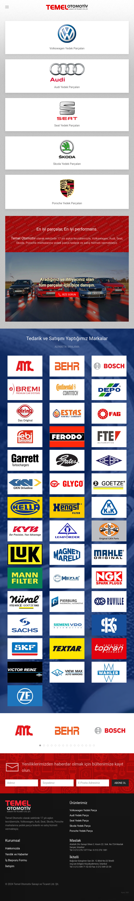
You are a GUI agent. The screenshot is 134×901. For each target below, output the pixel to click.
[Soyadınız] (57, 782)
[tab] (40, 745)
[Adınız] (21, 782)
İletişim (9, 866)
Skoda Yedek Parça (80, 825)
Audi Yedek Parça (79, 815)
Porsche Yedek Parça (81, 830)
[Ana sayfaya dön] (67, 7)
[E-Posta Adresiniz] (92, 782)
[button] (7, 7)
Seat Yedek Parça (79, 820)
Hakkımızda (12, 848)
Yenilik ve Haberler (16, 854)
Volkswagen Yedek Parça (83, 810)
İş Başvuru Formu (16, 860)
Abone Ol (120, 783)
